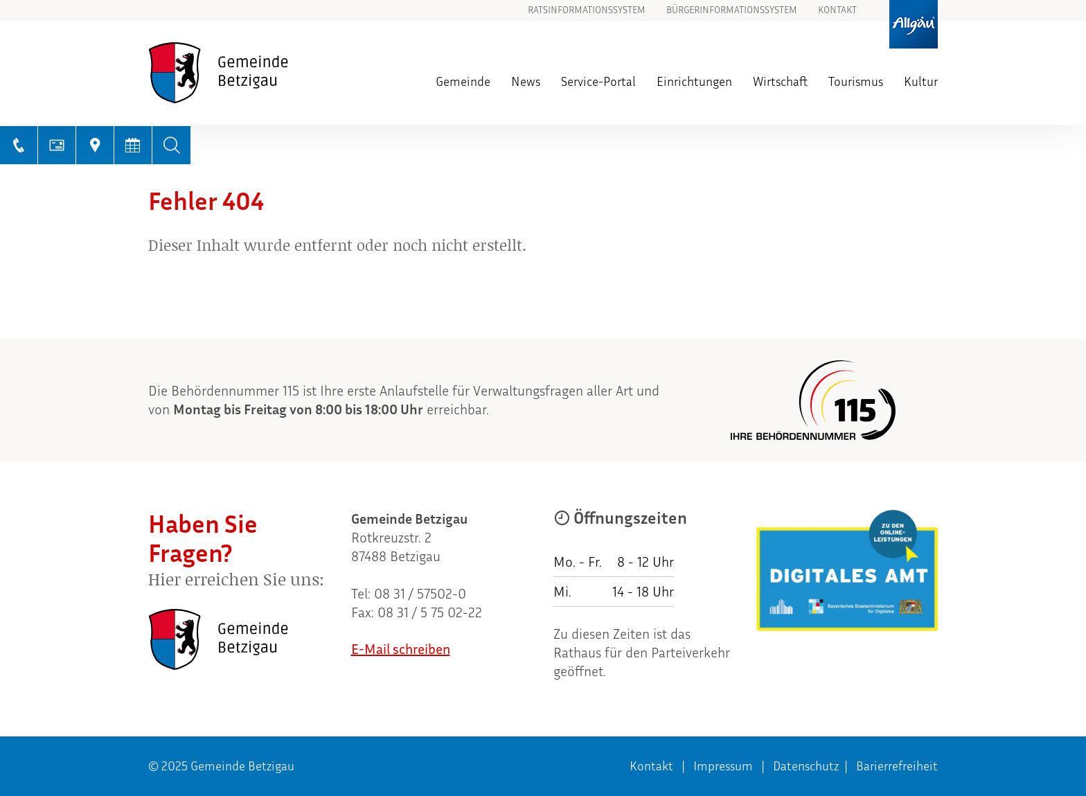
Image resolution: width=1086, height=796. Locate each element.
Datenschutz (806, 766)
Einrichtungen (694, 82)
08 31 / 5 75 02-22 (429, 612)
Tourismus (855, 82)
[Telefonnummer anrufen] (19, 145)
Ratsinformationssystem (587, 10)
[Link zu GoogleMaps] (95, 145)
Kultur (921, 82)
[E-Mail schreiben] (57, 145)
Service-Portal (598, 82)
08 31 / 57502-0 (420, 593)
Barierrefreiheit (897, 766)
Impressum (723, 766)
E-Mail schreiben (400, 649)
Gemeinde (463, 82)
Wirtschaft (780, 82)
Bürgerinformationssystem (731, 10)
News (525, 82)
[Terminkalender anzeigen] (133, 145)
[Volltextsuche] (171, 145)
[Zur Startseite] (244, 73)
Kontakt (837, 10)
